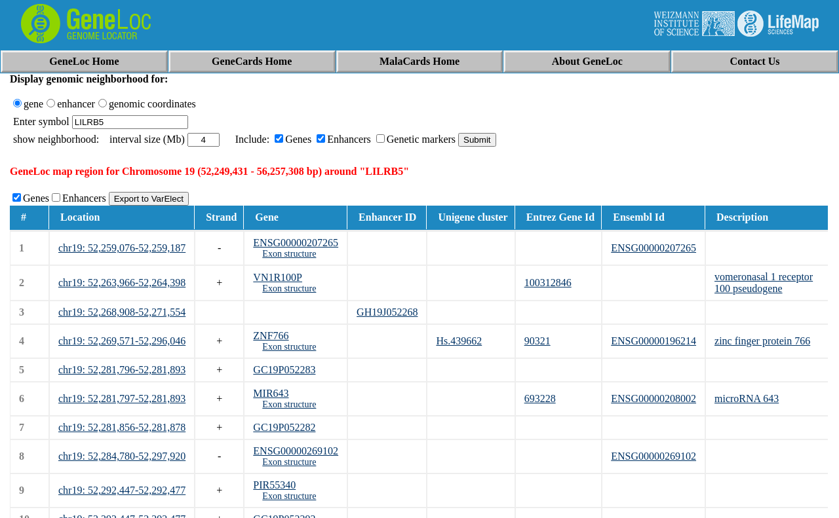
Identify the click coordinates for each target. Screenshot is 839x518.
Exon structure (289, 254)
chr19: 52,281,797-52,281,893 (121, 398)
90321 (537, 340)
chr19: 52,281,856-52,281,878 (121, 427)
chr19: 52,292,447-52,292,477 (121, 490)
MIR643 (270, 393)
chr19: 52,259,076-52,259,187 (121, 247)
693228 (540, 398)
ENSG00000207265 (295, 242)
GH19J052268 (387, 312)
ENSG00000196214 (653, 340)
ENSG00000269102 (295, 450)
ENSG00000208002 (653, 398)
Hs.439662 (459, 340)
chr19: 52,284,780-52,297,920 (121, 456)
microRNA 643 (746, 398)
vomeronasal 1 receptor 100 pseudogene (763, 282)
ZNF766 (270, 335)
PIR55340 (274, 484)
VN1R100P (277, 277)
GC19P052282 (284, 427)
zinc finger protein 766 (762, 340)
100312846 (548, 282)
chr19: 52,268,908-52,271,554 (121, 312)
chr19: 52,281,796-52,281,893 (121, 369)
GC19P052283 (284, 369)
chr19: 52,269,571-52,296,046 (121, 340)
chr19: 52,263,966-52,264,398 (121, 282)
